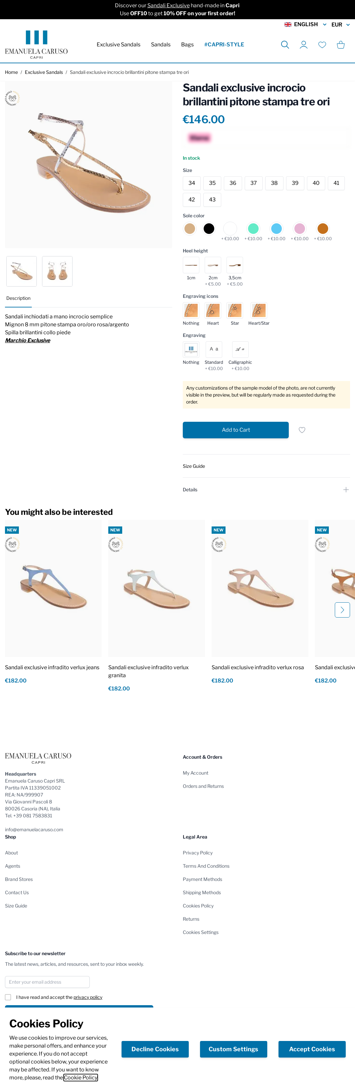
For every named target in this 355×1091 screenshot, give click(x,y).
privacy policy (88, 997)
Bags (187, 44)
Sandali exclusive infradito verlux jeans (52, 667)
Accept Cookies (312, 1049)
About (11, 852)
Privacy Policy (198, 852)
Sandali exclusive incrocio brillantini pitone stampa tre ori (129, 72)
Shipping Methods (202, 892)
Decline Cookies (155, 1049)
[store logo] (36, 44)
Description (18, 298)
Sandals (161, 44)
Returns (191, 919)
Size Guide (16, 905)
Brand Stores (19, 879)
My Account (195, 773)
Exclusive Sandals (118, 44)
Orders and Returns (203, 786)
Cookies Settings (201, 932)
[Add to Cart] (236, 430)
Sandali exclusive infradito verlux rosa (258, 667)
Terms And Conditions (206, 866)
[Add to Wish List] (302, 430)
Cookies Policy (198, 905)
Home (11, 72)
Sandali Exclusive (168, 5)
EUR (340, 25)
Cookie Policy (80, 1077)
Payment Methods (202, 879)
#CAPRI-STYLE (224, 44)
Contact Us (17, 892)
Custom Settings (233, 1049)
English (306, 24)
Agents (12, 866)
